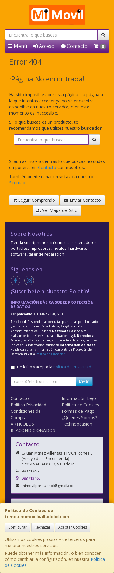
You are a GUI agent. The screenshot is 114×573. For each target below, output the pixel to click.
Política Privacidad (28, 405)
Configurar (17, 527)
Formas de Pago (78, 411)
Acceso (43, 46)
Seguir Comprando (34, 200)
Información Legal (80, 398)
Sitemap (17, 183)
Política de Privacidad (50, 354)
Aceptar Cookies (72, 527)
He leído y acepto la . (54, 367)
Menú (17, 46)
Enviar (84, 381)
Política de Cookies (80, 405)
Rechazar (42, 527)
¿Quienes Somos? (79, 417)
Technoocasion (77, 424)
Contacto (74, 46)
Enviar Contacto (82, 200)
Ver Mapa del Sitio (57, 210)
